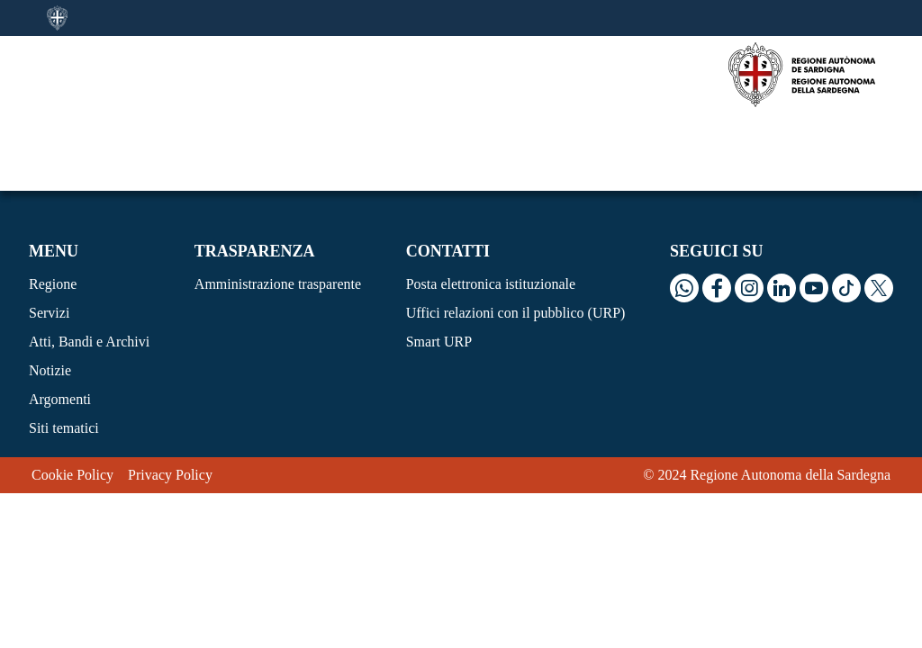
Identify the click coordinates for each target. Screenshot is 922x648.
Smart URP (439, 264)
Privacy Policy (170, 397)
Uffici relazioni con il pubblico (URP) (516, 235)
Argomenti (60, 321)
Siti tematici (64, 350)
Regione (53, 206)
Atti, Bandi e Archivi (89, 264)
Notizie (50, 293)
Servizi (49, 235)
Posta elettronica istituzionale (490, 206)
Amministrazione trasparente (277, 206)
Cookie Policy (72, 397)
